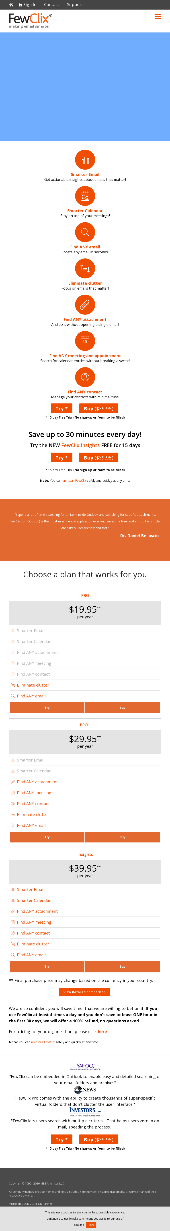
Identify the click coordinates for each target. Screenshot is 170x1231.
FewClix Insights (80, 445)
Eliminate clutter (33, 685)
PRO (85, 595)
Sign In (29, 5)
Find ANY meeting (34, 792)
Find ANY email (31, 696)
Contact (51, 5)
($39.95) (98, 408)
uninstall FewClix (74, 480)
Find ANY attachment (37, 781)
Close (91, 1225)
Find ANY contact (33, 803)
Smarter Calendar (34, 900)
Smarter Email (30, 889)
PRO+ (85, 724)
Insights (85, 854)
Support (75, 5)
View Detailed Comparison (84, 992)
